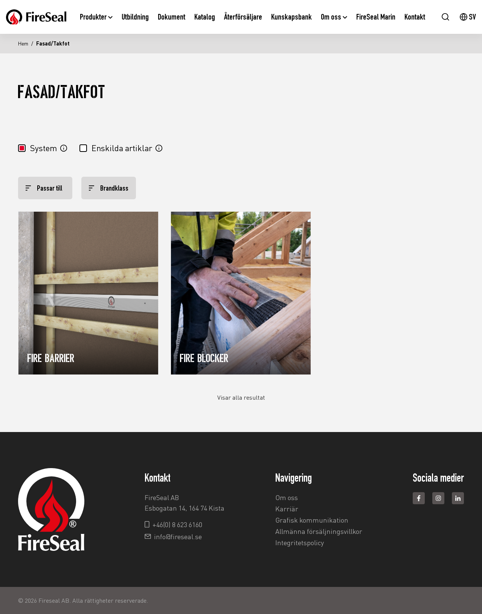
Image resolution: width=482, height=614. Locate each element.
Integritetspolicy (299, 542)
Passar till (44, 188)
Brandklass (108, 188)
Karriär (286, 509)
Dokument (171, 17)
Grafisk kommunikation (311, 520)
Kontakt (414, 17)
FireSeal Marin (375, 17)
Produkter (96, 17)
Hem (23, 43)
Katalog (204, 17)
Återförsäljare (243, 17)
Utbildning (135, 17)
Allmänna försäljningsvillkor (318, 531)
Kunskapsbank (291, 17)
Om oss (334, 17)
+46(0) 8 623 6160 (177, 524)
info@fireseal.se (178, 536)
